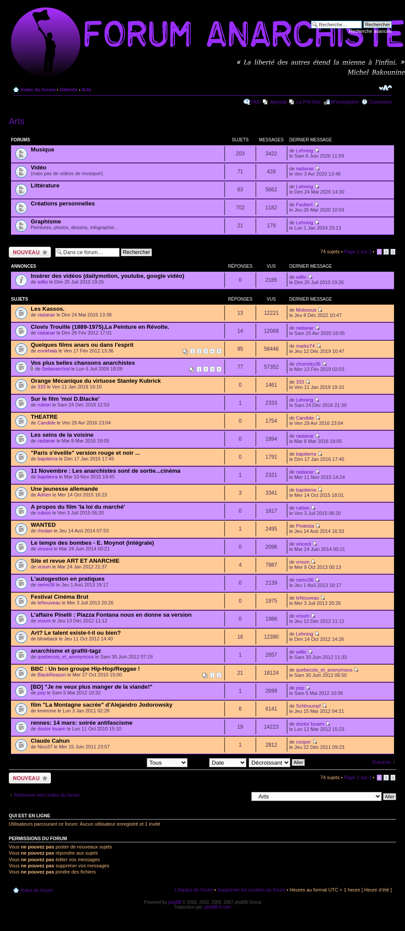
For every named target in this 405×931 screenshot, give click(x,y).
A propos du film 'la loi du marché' (78, 506)
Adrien (44, 494)
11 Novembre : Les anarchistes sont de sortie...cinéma (106, 470)
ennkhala (47, 350)
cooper (303, 741)
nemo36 (46, 584)
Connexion (380, 101)
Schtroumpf (308, 705)
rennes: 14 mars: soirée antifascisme (82, 722)
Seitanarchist (56, 368)
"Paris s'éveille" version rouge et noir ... (85, 452)
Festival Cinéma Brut (59, 596)
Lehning (304, 150)
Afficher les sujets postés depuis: (131, 762)
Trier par (218, 762)
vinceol (44, 548)
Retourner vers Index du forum (47, 795)
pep (41, 692)
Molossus (306, 310)
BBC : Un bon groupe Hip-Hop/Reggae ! (85, 668)
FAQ (255, 101)
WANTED (43, 524)
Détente (68, 89)
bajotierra (47, 458)
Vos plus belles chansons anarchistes (83, 362)
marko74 (305, 346)
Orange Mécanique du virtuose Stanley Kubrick (96, 380)
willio (42, 281)
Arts (86, 89)
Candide (46, 422)
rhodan (44, 530)
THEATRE (44, 416)
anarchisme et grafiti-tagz (66, 650)
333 (41, 386)
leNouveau (49, 602)
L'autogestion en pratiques (68, 578)
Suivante (381, 762)
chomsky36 (308, 364)
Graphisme (46, 221)
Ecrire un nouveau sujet (30, 252)
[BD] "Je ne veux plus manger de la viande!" (91, 686)
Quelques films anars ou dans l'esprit (82, 344)
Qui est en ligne (30, 815)
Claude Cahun (50, 740)
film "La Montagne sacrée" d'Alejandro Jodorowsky (102, 704)
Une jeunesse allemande (64, 488)
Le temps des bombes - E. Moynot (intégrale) (92, 542)
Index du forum (38, 89)
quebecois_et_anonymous (65, 656)
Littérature (45, 185)
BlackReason (51, 674)
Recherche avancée (370, 31)
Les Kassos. (48, 309)
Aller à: (240, 796)
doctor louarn (51, 728)
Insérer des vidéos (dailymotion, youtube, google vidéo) (107, 276)
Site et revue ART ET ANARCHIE (75, 560)
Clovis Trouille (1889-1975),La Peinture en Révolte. (100, 327)
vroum (44, 566)
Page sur (357, 251)
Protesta (305, 525)
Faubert (304, 204)
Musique (42, 149)
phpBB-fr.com (218, 907)
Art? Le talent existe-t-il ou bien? (76, 632)
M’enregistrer (345, 101)
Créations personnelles (63, 203)
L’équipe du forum (193, 889)
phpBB (174, 902)
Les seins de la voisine (62, 434)
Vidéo (39, 167)
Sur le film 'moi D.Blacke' (65, 398)
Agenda (278, 101)
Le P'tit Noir (309, 101)
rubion (44, 404)
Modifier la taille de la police (385, 88)
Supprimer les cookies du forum (251, 889)
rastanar (305, 168)
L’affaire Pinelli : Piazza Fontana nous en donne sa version (111, 614)
